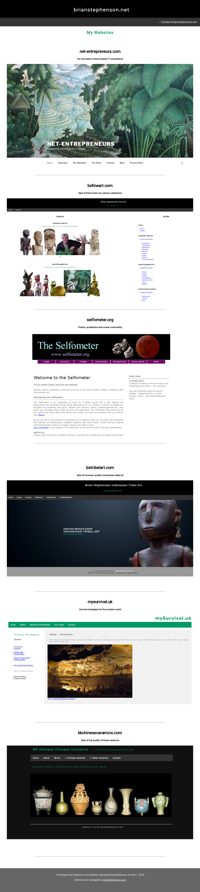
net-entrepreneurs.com (114, 880)
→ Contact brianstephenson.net (177, 22)
